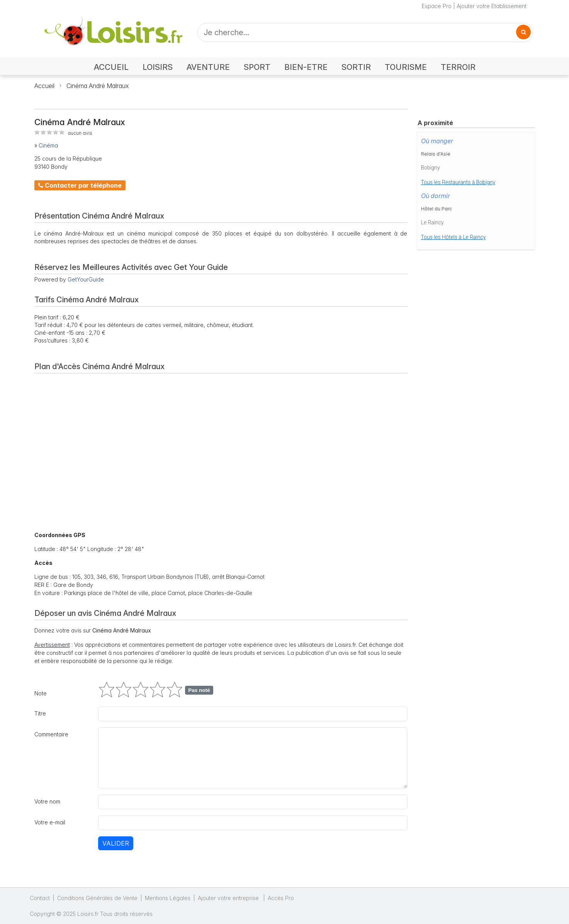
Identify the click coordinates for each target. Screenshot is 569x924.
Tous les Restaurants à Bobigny (458, 182)
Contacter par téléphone (80, 185)
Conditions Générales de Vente (97, 898)
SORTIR (356, 67)
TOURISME (406, 67)
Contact (40, 898)
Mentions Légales (167, 898)
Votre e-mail (49, 822)
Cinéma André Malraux (97, 86)
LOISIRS (158, 67)
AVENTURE (208, 67)
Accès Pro (281, 898)
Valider (115, 843)
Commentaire (51, 734)
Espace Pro (437, 6)
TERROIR (458, 67)
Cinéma (48, 145)
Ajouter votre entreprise (229, 898)
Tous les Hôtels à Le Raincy (453, 237)
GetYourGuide (86, 279)
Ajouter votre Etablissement (492, 6)
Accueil (44, 86)
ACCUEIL (111, 67)
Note (40, 693)
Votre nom (47, 801)
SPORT (257, 67)
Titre (40, 713)
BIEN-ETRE (306, 67)
